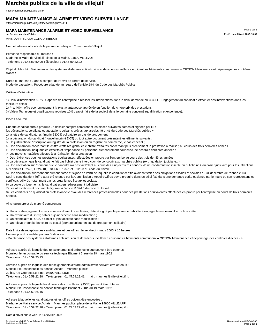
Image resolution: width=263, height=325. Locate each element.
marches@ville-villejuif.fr (112, 276)
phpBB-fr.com (22, 323)
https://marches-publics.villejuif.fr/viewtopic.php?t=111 (36, 23)
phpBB (22, 321)
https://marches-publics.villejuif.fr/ (25, 10)
